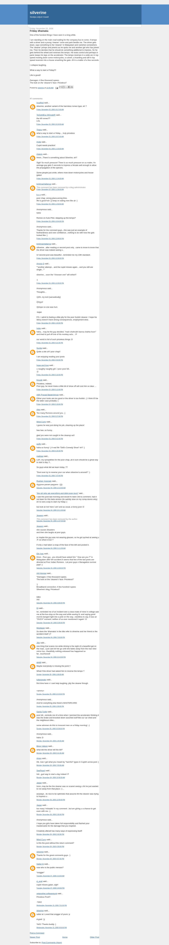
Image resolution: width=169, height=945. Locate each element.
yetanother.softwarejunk (47, 893)
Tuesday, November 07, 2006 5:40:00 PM (51, 888)
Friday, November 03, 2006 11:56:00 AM (50, 204)
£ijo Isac (40, 554)
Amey (39, 758)
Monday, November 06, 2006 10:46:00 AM (51, 777)
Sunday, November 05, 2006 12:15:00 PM (51, 694)
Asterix (40, 154)
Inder (39, 328)
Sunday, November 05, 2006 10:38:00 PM (51, 729)
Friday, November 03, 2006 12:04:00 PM (50, 221)
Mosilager (41, 628)
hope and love (43, 365)
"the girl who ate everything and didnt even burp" (57, 493)
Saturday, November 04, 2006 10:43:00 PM (51, 657)
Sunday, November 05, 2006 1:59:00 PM (50, 706)
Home (65, 937)
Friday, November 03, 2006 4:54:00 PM (50, 360)
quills (39, 444)
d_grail (39, 881)
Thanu (39, 130)
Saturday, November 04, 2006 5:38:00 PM (51, 623)
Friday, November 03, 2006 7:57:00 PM (50, 476)
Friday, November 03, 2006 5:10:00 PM (50, 375)
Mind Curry (41, 422)
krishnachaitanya (44, 184)
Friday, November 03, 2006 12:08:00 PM (50, 238)
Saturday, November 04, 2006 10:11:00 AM (51, 510)
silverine (38, 12)
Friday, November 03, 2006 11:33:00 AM (50, 149)
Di (37, 608)
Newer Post (35, 937)
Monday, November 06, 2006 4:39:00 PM (50, 846)
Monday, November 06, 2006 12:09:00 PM (51, 800)
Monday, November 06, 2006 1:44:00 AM (50, 741)
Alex (38, 409)
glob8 (39, 662)
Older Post (94, 937)
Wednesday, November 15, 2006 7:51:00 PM (52, 905)
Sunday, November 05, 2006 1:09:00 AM (50, 674)
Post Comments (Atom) (52, 942)
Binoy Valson (42, 746)
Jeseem (40, 515)
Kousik (39, 380)
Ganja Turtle (42, 712)
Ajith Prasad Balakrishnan (48, 395)
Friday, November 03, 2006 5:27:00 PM (50, 416)
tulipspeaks (41, 680)
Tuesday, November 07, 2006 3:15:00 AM (50, 876)
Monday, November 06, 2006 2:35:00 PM (50, 814)
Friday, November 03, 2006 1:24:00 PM (50, 323)
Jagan (39, 783)
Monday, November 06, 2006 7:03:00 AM (50, 765)
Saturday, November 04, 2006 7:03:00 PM (51, 637)
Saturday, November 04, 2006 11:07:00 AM (51, 521)
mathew (40, 456)
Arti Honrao (41, 573)
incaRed (40, 103)
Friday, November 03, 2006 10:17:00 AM (50, 109)
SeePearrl (41, 770)
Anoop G (40, 264)
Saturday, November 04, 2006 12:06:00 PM (51, 568)
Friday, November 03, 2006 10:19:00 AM (50, 124)
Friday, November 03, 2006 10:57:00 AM (50, 136)
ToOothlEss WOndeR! (46, 115)
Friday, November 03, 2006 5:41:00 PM (50, 439)
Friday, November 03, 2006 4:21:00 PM (50, 343)
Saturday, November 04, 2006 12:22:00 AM (51, 488)
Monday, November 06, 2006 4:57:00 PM (50, 859)
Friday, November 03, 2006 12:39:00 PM (50, 283)
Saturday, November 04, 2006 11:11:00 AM (51, 548)
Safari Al (40, 864)
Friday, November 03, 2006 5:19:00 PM (50, 404)
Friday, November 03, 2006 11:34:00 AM (50, 178)
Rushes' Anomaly (44, 481)
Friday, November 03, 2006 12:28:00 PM (50, 258)
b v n (39, 195)
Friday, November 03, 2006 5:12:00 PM (50, 389)
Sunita (39, 348)
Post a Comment (37, 933)
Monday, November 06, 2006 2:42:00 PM (50, 834)
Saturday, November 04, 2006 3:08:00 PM (51, 603)
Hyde (39, 142)
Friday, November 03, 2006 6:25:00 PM (50, 451)
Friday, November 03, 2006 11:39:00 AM (50, 189)
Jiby (38, 643)
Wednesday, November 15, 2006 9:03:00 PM (52, 927)
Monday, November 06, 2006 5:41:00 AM (50, 753)
